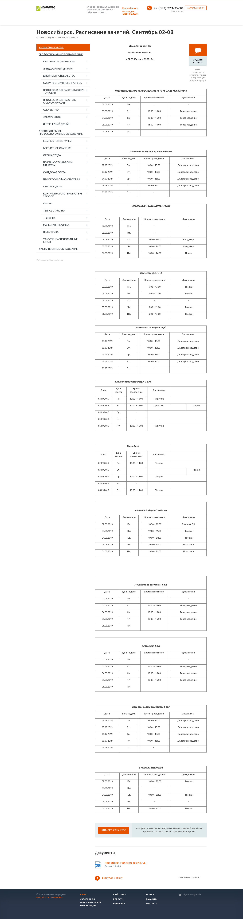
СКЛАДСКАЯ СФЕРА (54, 172)
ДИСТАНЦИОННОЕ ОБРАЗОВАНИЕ (58, 248)
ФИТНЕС (48, 203)
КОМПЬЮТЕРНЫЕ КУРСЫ (57, 141)
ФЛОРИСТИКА (51, 109)
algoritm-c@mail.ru (192, 894)
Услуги (150, 895)
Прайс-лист (119, 895)
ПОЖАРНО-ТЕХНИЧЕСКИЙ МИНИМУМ (58, 163)
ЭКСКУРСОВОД (52, 117)
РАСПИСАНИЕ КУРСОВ (51, 47)
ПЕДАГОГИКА (50, 232)
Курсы (83, 895)
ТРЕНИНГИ (49, 217)
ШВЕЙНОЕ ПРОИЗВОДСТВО (59, 75)
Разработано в (49, 897)
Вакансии (151, 899)
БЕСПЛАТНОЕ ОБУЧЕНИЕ (57, 148)
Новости (118, 899)
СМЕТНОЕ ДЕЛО (52, 186)
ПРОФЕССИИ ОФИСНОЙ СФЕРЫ (61, 179)
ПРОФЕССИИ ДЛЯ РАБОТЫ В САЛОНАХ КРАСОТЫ (59, 101)
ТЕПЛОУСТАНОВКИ (54, 210)
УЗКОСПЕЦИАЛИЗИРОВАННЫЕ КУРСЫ (60, 240)
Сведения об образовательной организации (90, 902)
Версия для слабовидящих (130, 12)
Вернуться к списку (108, 878)
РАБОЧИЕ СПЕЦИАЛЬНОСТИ (59, 61)
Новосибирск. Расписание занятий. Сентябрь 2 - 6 (126, 862)
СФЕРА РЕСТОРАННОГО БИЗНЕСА (62, 83)
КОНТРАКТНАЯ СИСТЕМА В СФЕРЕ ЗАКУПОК (62, 195)
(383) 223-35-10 (168, 8)
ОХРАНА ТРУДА (52, 155)
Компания (119, 904)
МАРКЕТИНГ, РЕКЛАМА (56, 224)
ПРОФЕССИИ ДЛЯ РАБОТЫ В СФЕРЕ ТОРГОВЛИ (63, 91)
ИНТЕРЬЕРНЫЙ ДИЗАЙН (56, 124)
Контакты (152, 904)
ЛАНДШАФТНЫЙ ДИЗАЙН (58, 68)
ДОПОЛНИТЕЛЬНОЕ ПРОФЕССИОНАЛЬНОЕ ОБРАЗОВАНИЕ (61, 132)
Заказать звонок (195, 8)
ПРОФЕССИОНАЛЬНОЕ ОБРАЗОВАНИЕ (61, 54)
